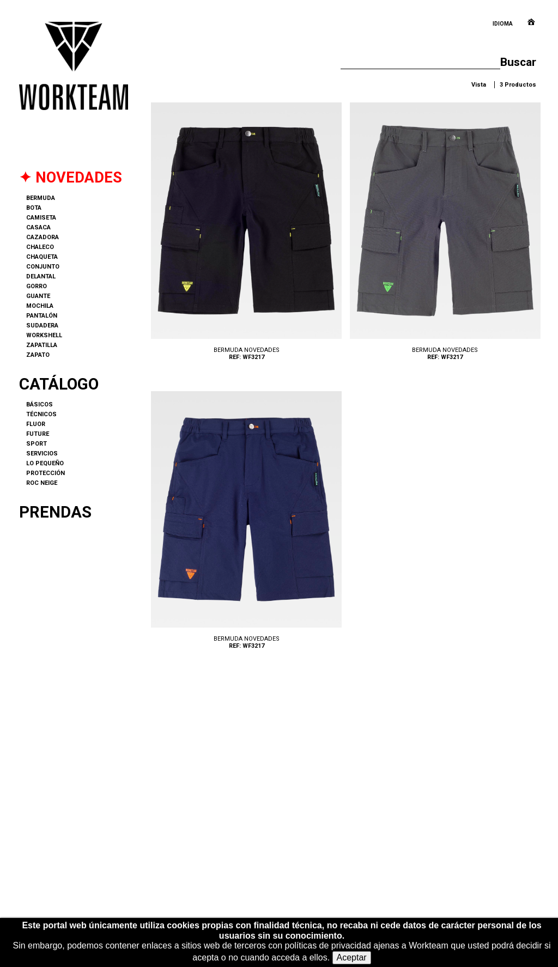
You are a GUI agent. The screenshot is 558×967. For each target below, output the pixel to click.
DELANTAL (41, 276)
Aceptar (352, 957)
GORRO (36, 286)
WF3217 (246, 234)
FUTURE (37, 433)
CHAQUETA (42, 256)
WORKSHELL (44, 335)
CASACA (38, 227)
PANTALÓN (41, 315)
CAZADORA (42, 237)
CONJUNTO (42, 266)
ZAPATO (38, 354)
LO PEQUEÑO (45, 463)
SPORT (36, 443)
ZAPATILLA (41, 345)
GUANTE (38, 296)
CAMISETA (41, 217)
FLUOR (35, 424)
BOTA (33, 207)
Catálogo (59, 384)
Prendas (55, 512)
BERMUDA (40, 198)
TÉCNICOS (41, 414)
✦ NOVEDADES (70, 177)
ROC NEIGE (41, 482)
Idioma (503, 24)
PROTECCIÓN (45, 473)
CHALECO (40, 247)
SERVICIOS (42, 453)
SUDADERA (42, 325)
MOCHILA (39, 305)
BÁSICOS (39, 404)
